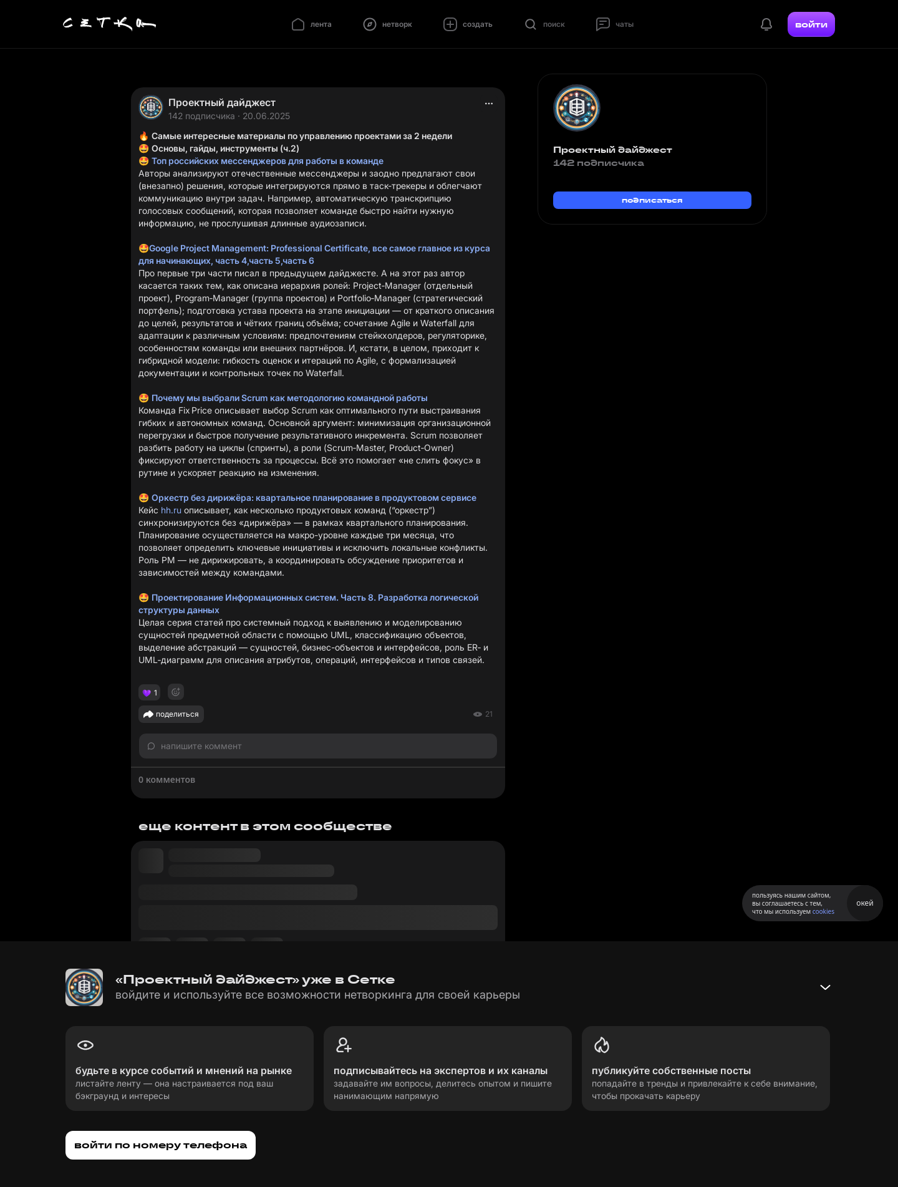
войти (811, 24)
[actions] (489, 103)
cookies (823, 911)
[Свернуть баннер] (825, 987)
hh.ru (171, 510)
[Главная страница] (110, 24)
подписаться (652, 200)
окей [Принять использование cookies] (864, 903)
